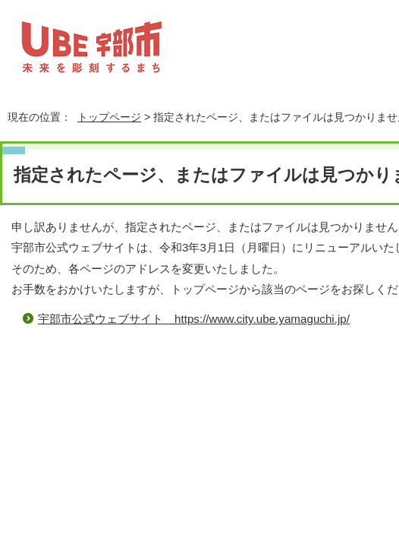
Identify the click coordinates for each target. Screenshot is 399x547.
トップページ (109, 117)
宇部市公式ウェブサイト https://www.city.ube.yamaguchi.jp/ (194, 318)
